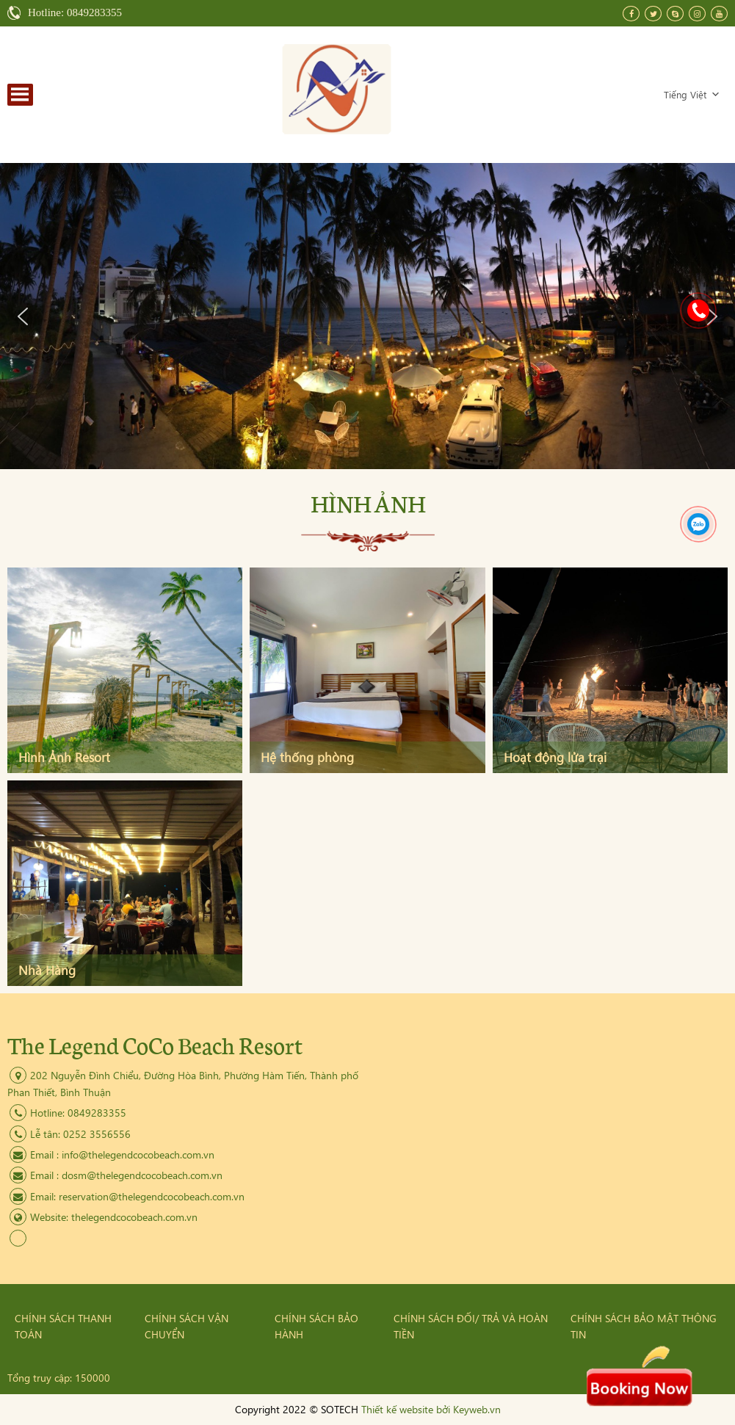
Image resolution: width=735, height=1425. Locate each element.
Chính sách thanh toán (63, 1326)
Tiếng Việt (692, 94)
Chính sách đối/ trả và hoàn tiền (471, 1326)
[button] (23, 316)
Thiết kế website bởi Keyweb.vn (431, 1409)
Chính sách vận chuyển (186, 1326)
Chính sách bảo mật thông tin (644, 1326)
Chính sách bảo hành (316, 1326)
